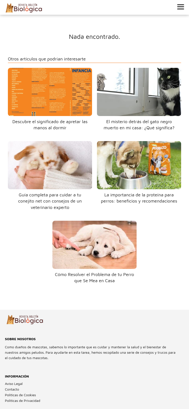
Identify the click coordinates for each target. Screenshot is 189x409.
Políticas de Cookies (20, 395)
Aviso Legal (14, 383)
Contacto (12, 389)
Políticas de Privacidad (22, 400)
